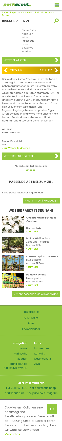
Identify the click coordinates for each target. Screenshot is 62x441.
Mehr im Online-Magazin (42, 201)
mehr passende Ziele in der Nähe (37, 294)
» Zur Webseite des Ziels (16, 148)
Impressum (41, 348)
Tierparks (14, 12)
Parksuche (20, 354)
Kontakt (39, 354)
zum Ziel (33, 231)
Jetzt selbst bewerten (19, 156)
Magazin (22, 359)
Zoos (31, 323)
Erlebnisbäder (31, 329)
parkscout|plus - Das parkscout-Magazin (31, 393)
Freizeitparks (31, 312)
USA (37, 12)
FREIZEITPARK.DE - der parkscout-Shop (31, 388)
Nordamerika (27, 12)
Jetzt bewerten (15, 60)
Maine (44, 12)
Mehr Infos (12, 434)
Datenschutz (42, 359)
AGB (37, 364)
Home (5, 12)
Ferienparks (31, 318)
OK (52, 409)
